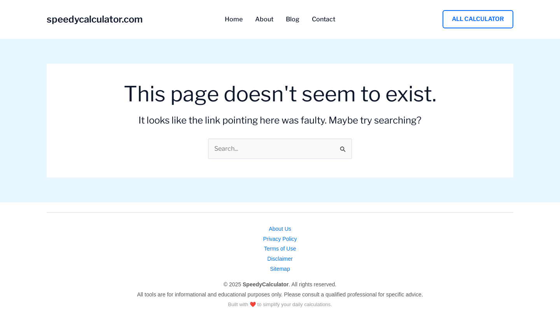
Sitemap (280, 269)
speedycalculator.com (95, 19)
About (264, 19)
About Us (280, 229)
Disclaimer (279, 259)
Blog (292, 19)
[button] (478, 19)
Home (234, 19)
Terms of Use (280, 249)
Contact (323, 19)
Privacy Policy (280, 239)
